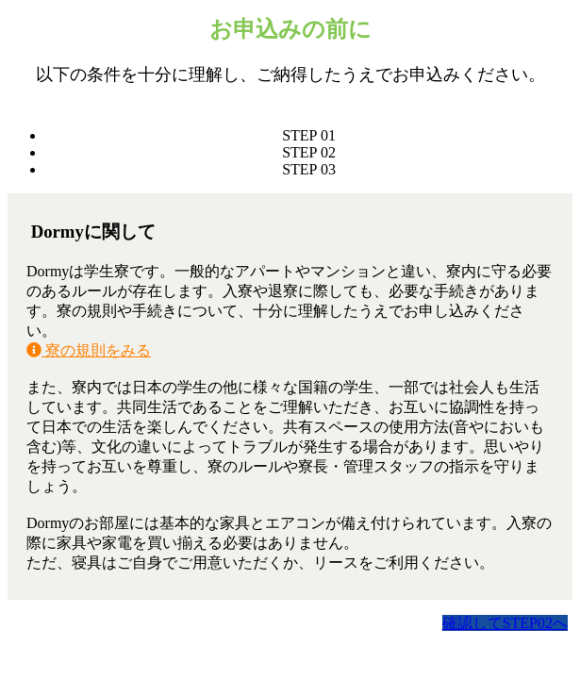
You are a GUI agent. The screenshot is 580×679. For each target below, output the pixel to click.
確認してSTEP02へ (505, 623)
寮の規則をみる (88, 350)
